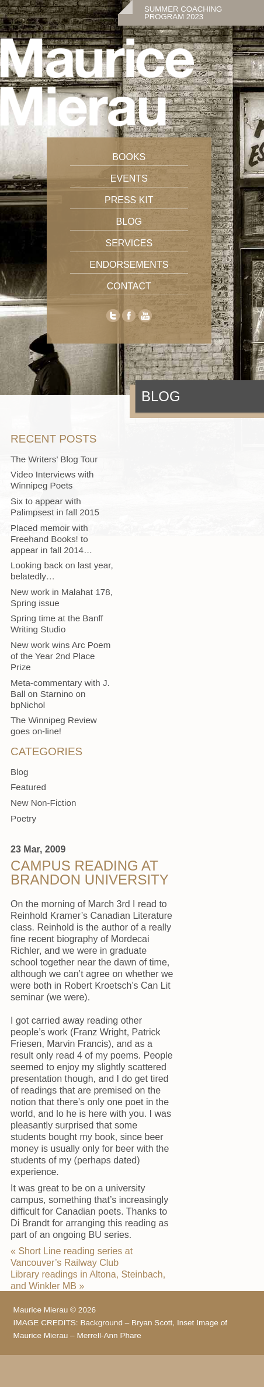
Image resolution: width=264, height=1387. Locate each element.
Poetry (23, 818)
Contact (129, 286)
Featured (28, 787)
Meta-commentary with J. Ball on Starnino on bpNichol (60, 694)
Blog (129, 222)
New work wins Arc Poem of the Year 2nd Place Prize (60, 656)
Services (128, 243)
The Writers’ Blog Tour (54, 459)
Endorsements (128, 265)
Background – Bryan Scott (126, 1322)
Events (129, 178)
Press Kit (129, 200)
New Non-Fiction (43, 803)
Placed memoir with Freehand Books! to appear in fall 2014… (51, 539)
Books (128, 157)
